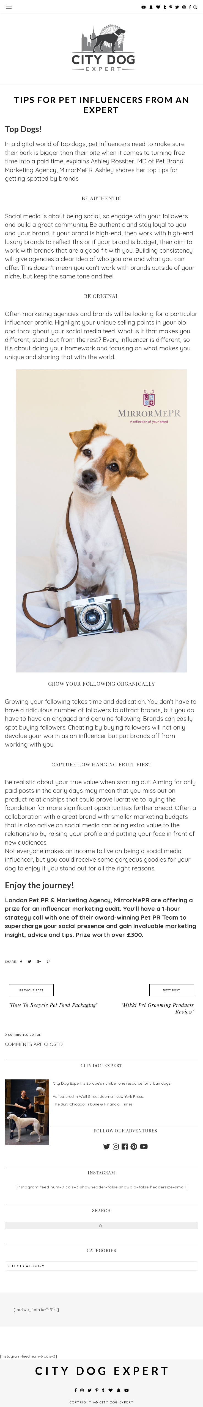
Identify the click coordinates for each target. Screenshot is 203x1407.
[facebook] (124, 1148)
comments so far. (25, 1034)
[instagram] (115, 1148)
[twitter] (106, 1148)
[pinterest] (134, 1148)
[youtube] (144, 1148)
